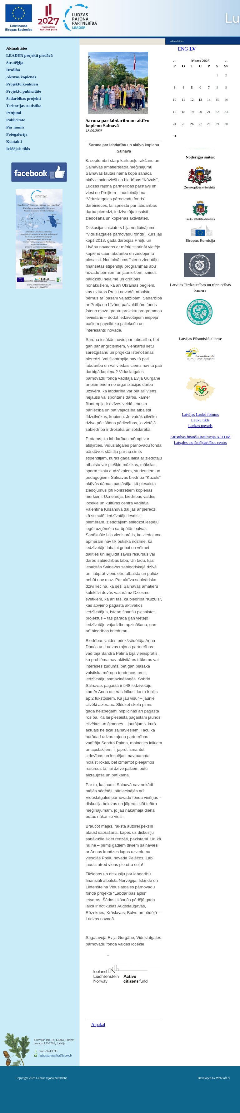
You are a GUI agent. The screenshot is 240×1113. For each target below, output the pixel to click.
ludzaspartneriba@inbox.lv (55, 1055)
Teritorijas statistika (24, 105)
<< (174, 61)
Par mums (15, 127)
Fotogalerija (17, 134)
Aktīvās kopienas (21, 77)
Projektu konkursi (22, 84)
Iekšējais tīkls (18, 148)
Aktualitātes (17, 48)
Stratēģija (14, 62)
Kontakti (14, 141)
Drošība (13, 69)
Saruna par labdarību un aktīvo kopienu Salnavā (117, 123)
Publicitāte (15, 120)
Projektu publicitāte (23, 91)
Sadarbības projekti (23, 98)
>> (226, 61)
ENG (183, 48)
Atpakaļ (98, 1024)
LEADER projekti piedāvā (29, 55)
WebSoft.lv (223, 1078)
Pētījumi (13, 112)
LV (192, 48)
